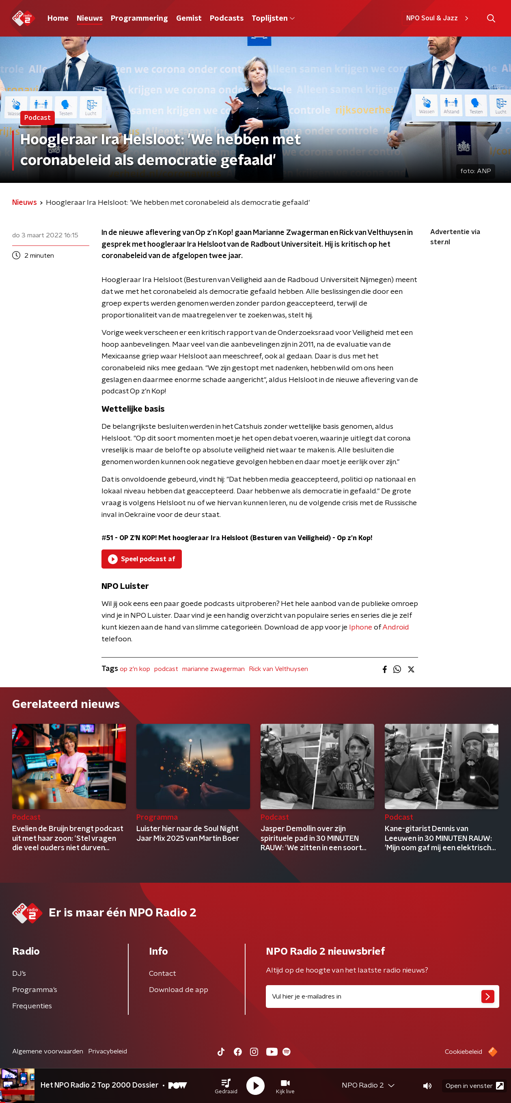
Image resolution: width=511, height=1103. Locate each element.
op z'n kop (135, 669)
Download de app (178, 990)
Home (58, 18)
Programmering (139, 18)
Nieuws (90, 18)
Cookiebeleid (463, 1052)
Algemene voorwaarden (47, 1051)
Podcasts (227, 18)
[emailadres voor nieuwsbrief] (382, 996)
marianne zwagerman (213, 669)
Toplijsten (273, 18)
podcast (166, 669)
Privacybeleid (107, 1051)
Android (395, 627)
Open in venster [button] (475, 1086)
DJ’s (19, 973)
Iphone (360, 627)
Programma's (34, 990)
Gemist (189, 18)
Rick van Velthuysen (278, 669)
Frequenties (32, 1006)
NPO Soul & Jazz (438, 18)
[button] (226, 1086)
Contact (162, 973)
